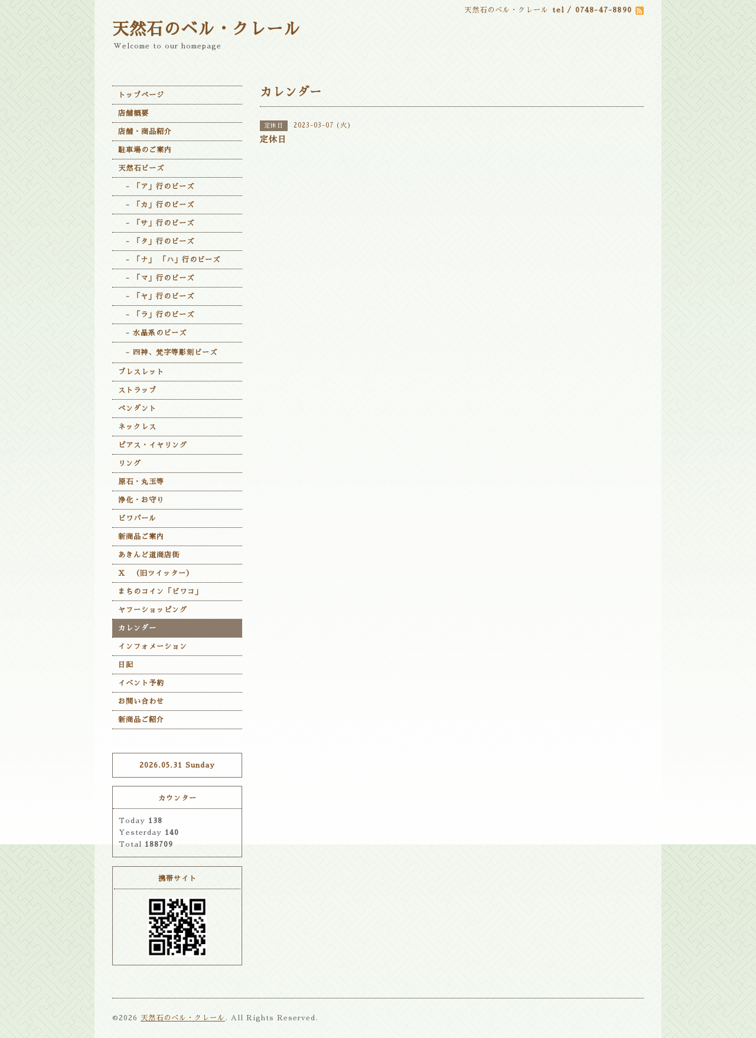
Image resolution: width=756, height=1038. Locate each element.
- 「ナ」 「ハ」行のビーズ (169, 259)
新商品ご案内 (141, 536)
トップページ (141, 95)
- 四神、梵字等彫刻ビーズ (167, 352)
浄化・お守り (141, 500)
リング (129, 463)
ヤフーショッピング (152, 609)
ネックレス (137, 426)
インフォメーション (152, 646)
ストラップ (137, 390)
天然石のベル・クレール (206, 29)
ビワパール (137, 518)
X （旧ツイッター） (156, 573)
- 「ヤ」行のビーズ (156, 296)
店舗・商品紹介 (145, 131)
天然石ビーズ (141, 168)
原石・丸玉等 (141, 481)
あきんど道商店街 (149, 555)
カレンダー (137, 628)
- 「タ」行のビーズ (156, 241)
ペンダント (137, 408)
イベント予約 (141, 683)
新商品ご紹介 (141, 719)
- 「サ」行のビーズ (156, 223)
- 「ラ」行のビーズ (156, 314)
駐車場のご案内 (145, 150)
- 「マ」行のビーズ (156, 278)
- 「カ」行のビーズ (156, 204)
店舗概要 (133, 113)
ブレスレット (141, 372)
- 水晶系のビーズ (152, 333)
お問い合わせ (141, 701)
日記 (125, 664)
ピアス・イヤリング (152, 445)
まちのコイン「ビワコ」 (160, 591)
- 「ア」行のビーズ (156, 186)
